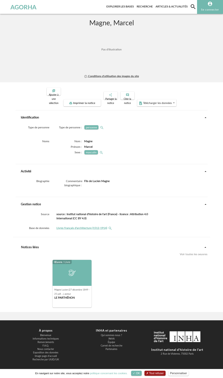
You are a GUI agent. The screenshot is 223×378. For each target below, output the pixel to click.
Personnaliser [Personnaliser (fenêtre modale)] (178, 373)
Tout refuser (155, 373)
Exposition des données (45, 349)
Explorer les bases (120, 6)
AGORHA (20, 6)
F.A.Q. (46, 343)
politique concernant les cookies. (109, 373)
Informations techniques (46, 336)
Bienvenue (45, 332)
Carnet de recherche (111, 343)
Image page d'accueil (46, 353)
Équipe (111, 339)
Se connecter (210, 9)
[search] (193, 6)
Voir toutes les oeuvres (193, 251)
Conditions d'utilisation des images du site (111, 76)
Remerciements (46, 339)
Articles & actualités (172, 6)
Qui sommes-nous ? (111, 332)
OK (136, 373)
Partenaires (111, 346)
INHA (111, 336)
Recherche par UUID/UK (46, 356)
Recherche (145, 6)
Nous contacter (45, 346)
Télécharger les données (150, 100)
